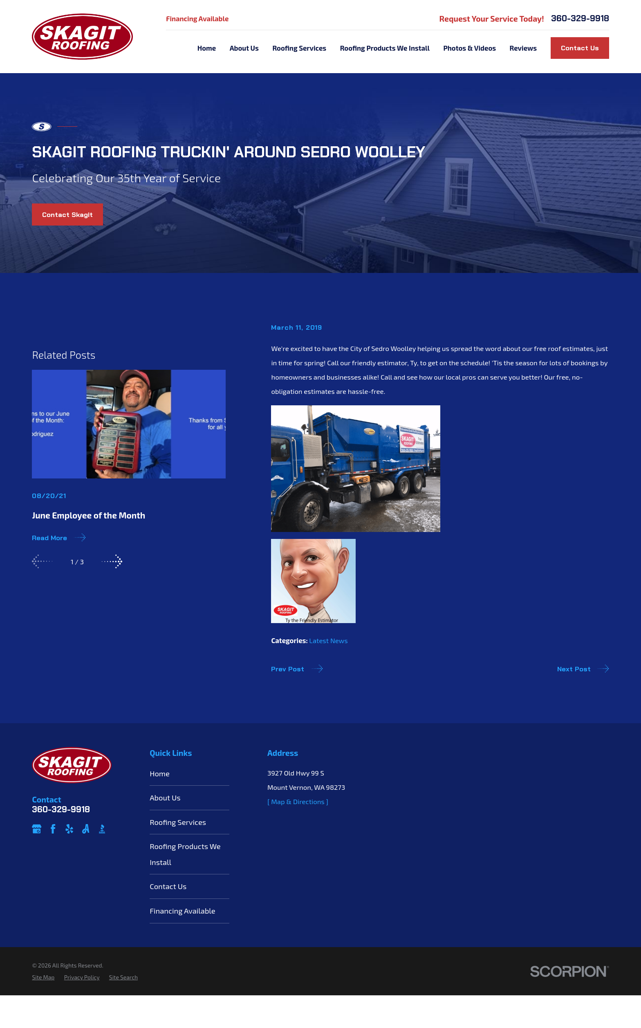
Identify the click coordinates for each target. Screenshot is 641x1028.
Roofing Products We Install (185, 881)
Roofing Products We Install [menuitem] (385, 48)
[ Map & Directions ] (297, 828)
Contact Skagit (67, 214)
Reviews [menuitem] (523, 48)
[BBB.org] (102, 855)
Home (160, 800)
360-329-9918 (580, 18)
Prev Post (297, 668)
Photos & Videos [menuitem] (470, 48)
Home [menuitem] (206, 48)
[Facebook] (53, 855)
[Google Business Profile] (36, 855)
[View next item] (112, 692)
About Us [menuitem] (244, 48)
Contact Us (580, 47)
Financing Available (197, 18)
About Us (165, 824)
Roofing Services (178, 849)
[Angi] (85, 855)
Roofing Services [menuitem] (299, 48)
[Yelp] (69, 855)
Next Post (583, 668)
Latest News (328, 640)
